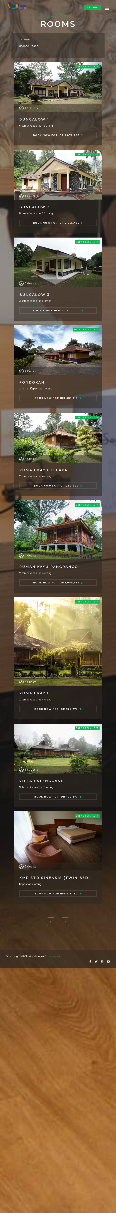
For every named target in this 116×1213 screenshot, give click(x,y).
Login (92, 7)
